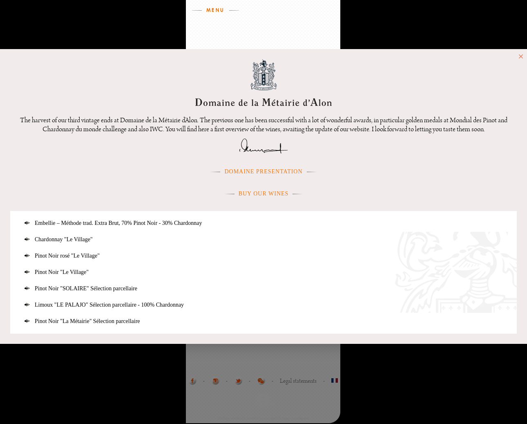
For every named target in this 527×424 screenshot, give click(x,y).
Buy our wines (264, 194)
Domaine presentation (263, 171)
